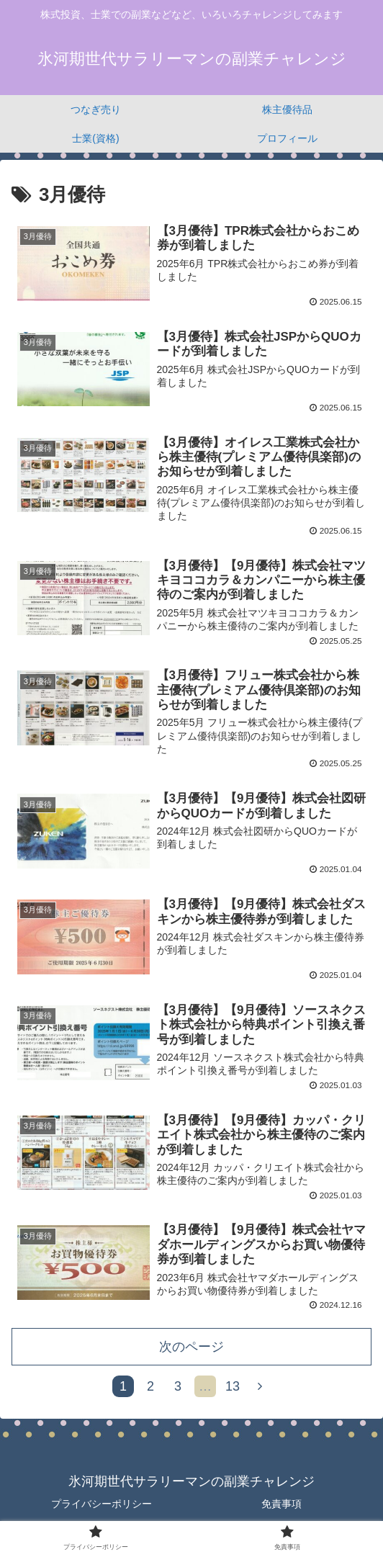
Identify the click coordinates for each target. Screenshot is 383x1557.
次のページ (191, 1353)
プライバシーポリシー (101, 1510)
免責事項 (281, 1510)
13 (232, 1393)
